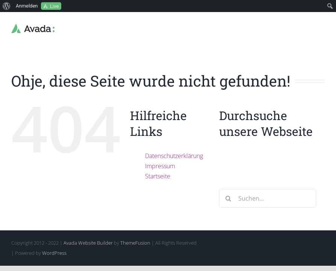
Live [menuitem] (54, 6)
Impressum (160, 166)
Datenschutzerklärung (174, 156)
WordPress (54, 253)
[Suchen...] (267, 198)
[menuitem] (6, 6)
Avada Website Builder (88, 242)
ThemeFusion (135, 242)
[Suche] (228, 198)
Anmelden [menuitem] (27, 6)
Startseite (157, 176)
